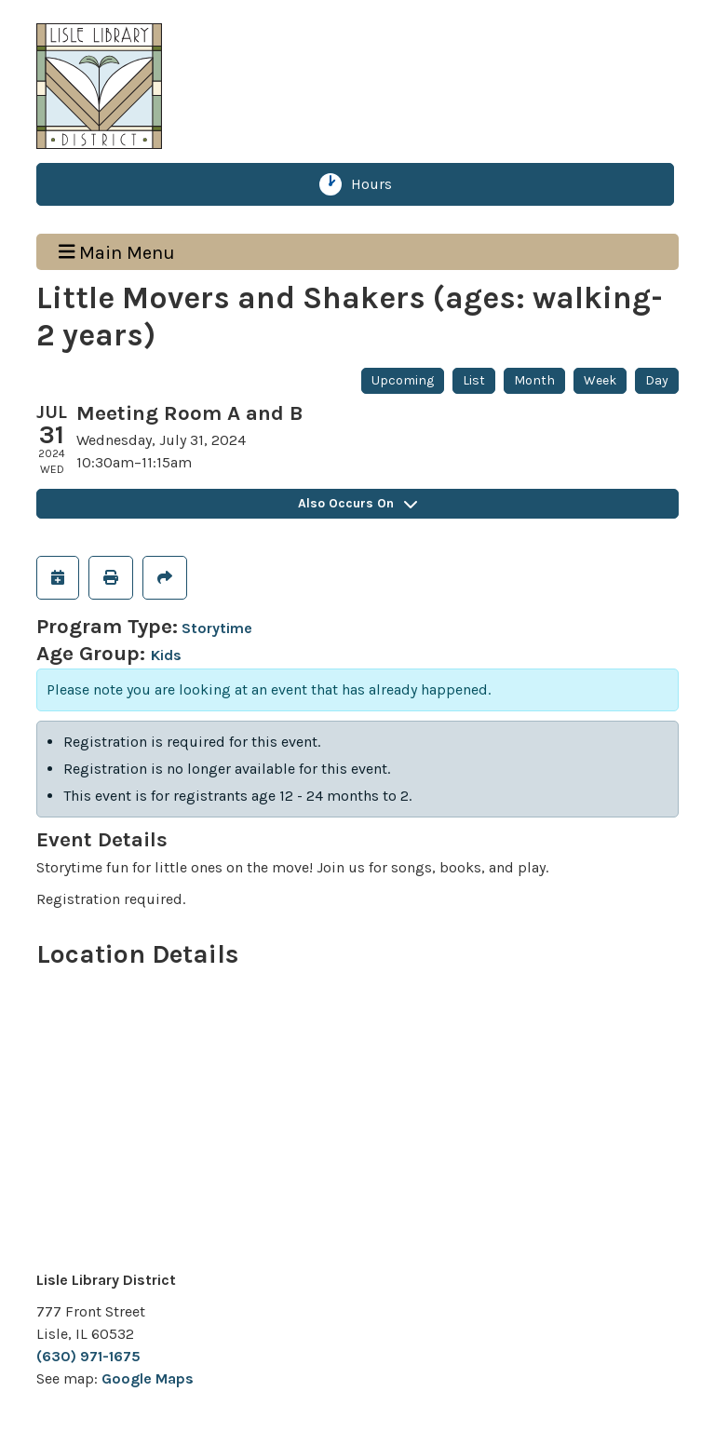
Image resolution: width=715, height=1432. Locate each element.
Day (656, 380)
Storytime (217, 628)
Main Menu (117, 251)
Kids (166, 655)
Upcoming (402, 380)
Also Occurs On (357, 503)
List (474, 380)
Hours (378, 184)
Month (534, 380)
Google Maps (147, 1378)
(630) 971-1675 (88, 1356)
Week (600, 380)
